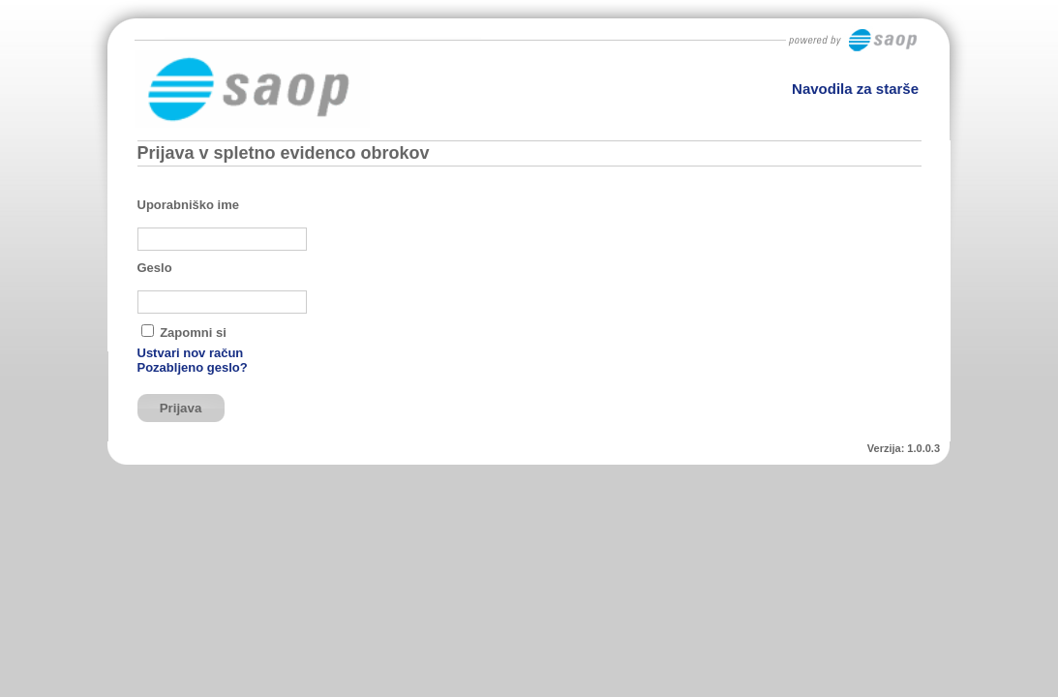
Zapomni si (193, 332)
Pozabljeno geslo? (192, 367)
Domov (891, 153)
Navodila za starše (855, 88)
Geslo (154, 267)
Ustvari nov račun (190, 353)
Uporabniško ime (188, 204)
